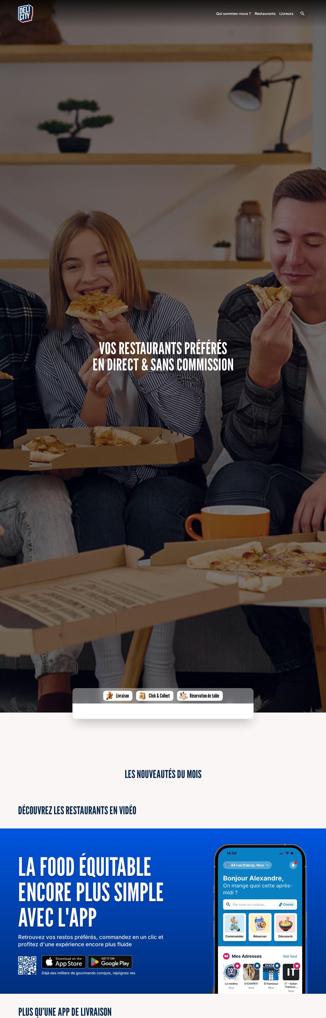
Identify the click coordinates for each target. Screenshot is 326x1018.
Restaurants (265, 13)
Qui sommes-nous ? (233, 13)
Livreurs (286, 13)
